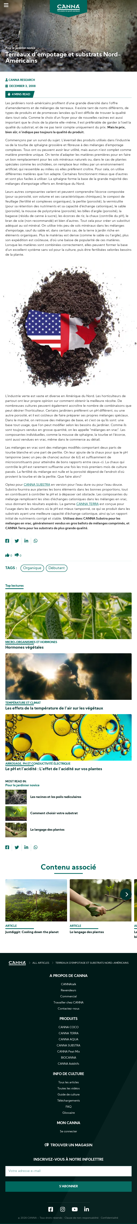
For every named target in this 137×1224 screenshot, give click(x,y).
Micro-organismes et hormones (31, 642)
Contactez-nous (68, 1008)
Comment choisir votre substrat (54, 813)
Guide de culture (69, 1094)
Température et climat (23, 703)
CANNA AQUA (68, 1039)
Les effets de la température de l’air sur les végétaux (54, 708)
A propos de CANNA (69, 976)
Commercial (68, 996)
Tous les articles (68, 1082)
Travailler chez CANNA (68, 1002)
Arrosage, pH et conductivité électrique (37, 763)
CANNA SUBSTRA (37, 485)
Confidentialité (109, 1218)
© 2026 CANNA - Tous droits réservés (40, 1218)
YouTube (74, 1210)
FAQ (69, 1106)
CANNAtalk (68, 984)
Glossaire (68, 1113)
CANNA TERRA (87, 504)
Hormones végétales (24, 648)
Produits (69, 1019)
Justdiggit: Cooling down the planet (32, 932)
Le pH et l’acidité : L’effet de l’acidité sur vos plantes (53, 769)
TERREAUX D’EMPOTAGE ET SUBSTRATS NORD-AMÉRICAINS (92, 963)
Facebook (51, 1210)
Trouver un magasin (71, 1145)
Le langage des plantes (47, 830)
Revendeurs (68, 990)
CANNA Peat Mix (68, 1051)
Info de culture (68, 1074)
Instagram (62, 1210)
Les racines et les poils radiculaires (55, 797)
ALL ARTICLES (40, 963)
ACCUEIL (17, 963)
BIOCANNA (68, 1057)
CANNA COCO (68, 1027)
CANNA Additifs (68, 1064)
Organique (32, 568)
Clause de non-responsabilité (81, 1218)
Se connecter (68, 1131)
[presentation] (126, 894)
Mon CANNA (68, 1123)
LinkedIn (86, 1210)
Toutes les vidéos (68, 1088)
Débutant (57, 568)
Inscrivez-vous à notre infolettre (68, 1160)
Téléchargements (68, 1100)
